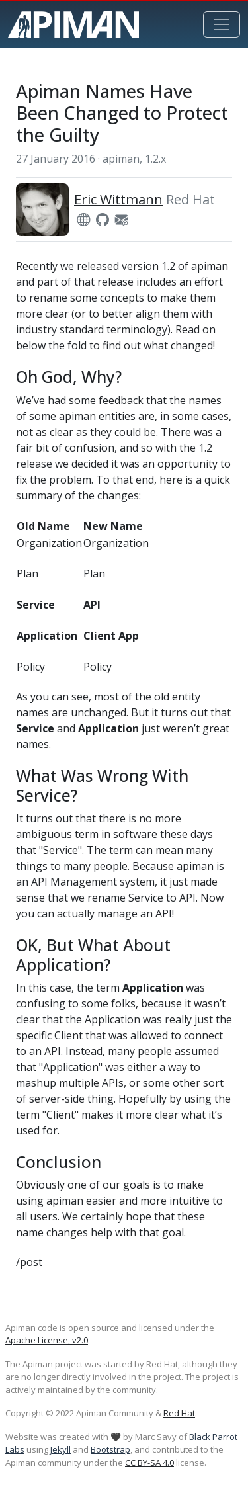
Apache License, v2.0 (46, 1340)
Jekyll (60, 1449)
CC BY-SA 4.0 (149, 1462)
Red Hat (179, 1413)
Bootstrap (110, 1449)
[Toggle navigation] (221, 24)
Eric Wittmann (118, 199)
